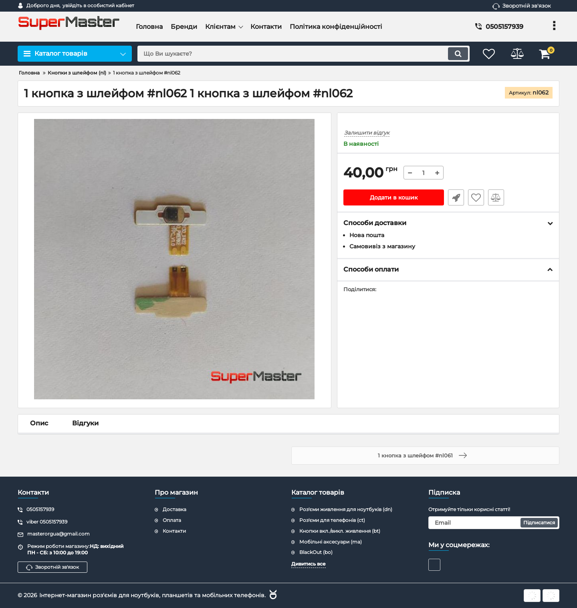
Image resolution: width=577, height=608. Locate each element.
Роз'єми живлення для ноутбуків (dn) (345, 509)
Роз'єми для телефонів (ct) (332, 520)
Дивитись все (308, 564)
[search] (303, 54)
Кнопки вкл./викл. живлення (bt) (339, 531)
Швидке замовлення (456, 197)
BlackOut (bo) (316, 552)
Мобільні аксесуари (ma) (330, 542)
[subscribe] (494, 522)
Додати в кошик (394, 197)
